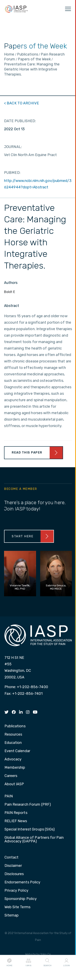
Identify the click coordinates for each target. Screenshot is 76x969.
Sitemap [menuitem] (11, 915)
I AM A (28, 962)
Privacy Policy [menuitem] (16, 891)
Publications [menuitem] (15, 726)
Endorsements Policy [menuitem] (22, 882)
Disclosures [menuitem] (14, 874)
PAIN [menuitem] (8, 796)
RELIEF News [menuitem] (15, 821)
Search (47, 962)
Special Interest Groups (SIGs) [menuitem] (29, 829)
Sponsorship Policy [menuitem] (20, 899)
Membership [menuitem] (14, 768)
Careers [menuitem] (10, 776)
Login (66, 962)
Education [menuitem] (13, 743)
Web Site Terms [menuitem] (17, 907)
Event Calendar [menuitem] (17, 751)
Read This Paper (27, 452)
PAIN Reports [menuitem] (15, 813)
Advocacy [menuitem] (13, 759)
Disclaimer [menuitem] (13, 866)
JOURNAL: (13, 147)
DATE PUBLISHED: (20, 121)
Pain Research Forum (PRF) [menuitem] (27, 805)
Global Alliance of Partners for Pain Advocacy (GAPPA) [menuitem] (34, 839)
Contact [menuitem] (11, 858)
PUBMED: (12, 172)
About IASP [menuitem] (14, 784)
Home (9, 962)
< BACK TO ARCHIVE (21, 103)
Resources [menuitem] (13, 735)
